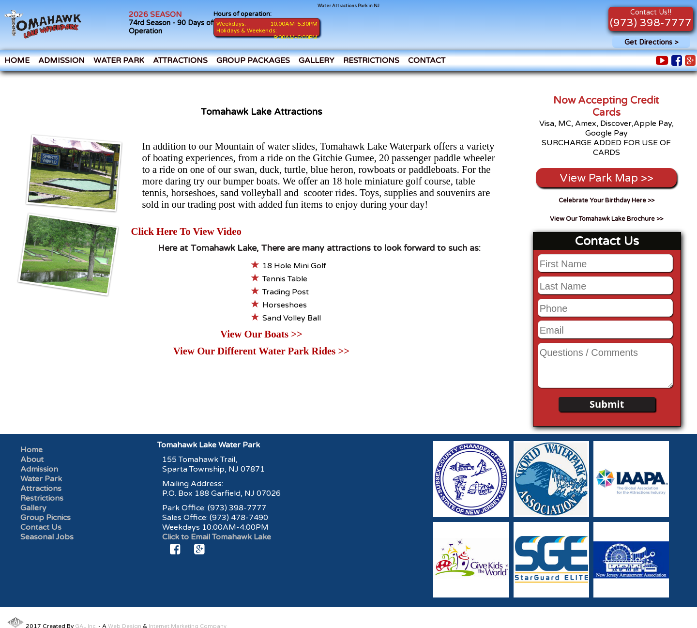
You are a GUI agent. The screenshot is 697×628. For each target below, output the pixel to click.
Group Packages (253, 60)
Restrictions (371, 60)
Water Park (118, 60)
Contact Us (40, 527)
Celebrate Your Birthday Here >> (606, 200)
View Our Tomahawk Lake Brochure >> (606, 219)
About (32, 459)
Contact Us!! (650, 12)
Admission (61, 60)
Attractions (180, 60)
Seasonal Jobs (47, 537)
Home (17, 60)
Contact (426, 60)
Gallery (316, 60)
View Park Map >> (606, 177)
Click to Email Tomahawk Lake (216, 537)
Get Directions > (651, 42)
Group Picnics (45, 517)
